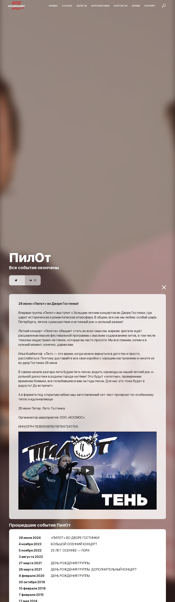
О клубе (67, 6)
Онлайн (149, 6)
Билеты (82, 6)
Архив (136, 6)
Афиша (53, 6)
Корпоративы (100, 6)
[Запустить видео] (87, 458)
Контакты (121, 6)
